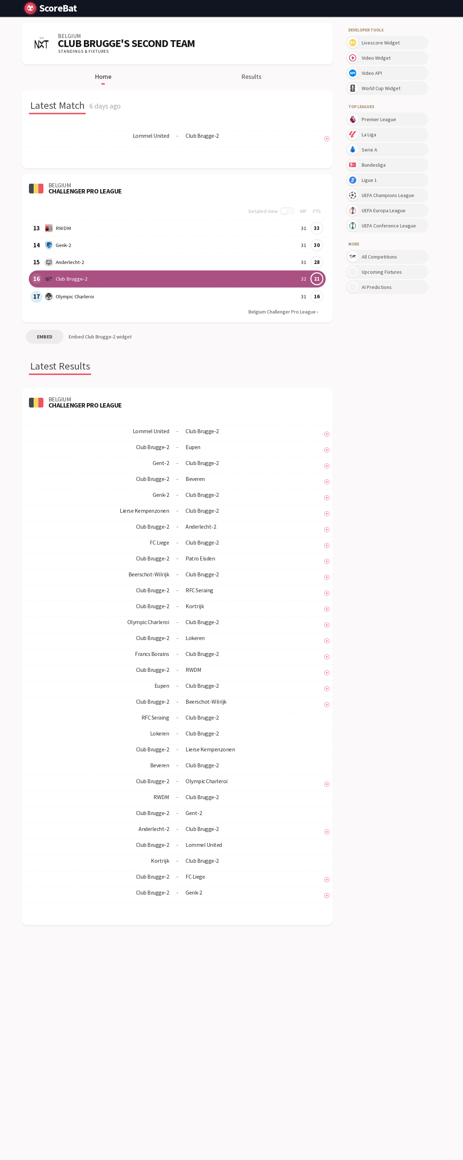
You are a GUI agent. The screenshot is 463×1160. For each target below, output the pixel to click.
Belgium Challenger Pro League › (283, 311)
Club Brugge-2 (71, 279)
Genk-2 (63, 245)
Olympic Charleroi (75, 296)
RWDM (62, 228)
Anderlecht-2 (70, 262)
